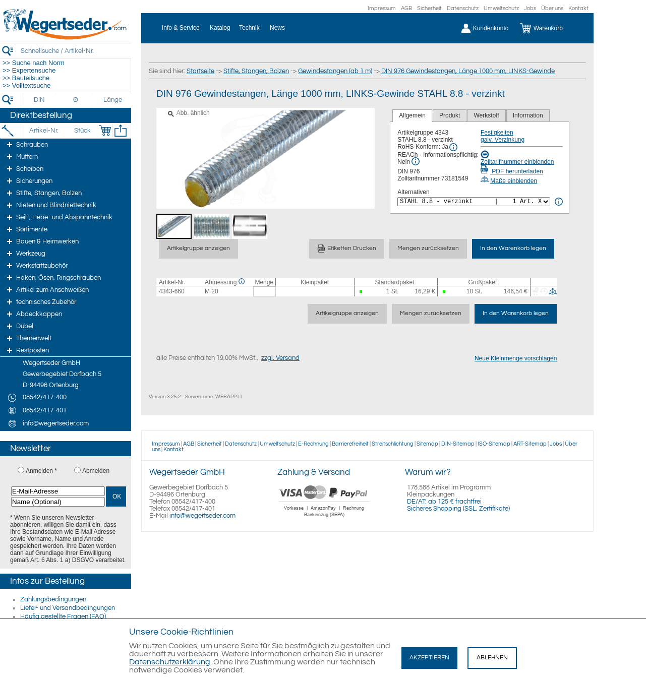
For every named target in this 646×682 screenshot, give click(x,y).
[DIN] (39, 100)
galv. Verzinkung (502, 139)
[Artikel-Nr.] (44, 131)
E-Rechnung (313, 444)
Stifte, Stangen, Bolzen (256, 71)
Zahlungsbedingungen (53, 599)
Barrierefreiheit (350, 444)
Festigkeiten (497, 132)
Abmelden (95, 470)
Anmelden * (41, 470)
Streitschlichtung (393, 444)
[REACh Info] (416, 161)
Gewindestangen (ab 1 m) (335, 71)
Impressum (382, 8)
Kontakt (578, 8)
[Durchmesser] (76, 100)
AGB (406, 8)
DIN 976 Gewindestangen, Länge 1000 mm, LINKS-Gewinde (468, 71)
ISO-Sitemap (494, 444)
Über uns (552, 8)
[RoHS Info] (453, 147)
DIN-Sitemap (458, 444)
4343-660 (172, 291)
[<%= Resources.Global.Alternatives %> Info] (559, 202)
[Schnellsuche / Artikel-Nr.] (76, 50)
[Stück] (82, 131)
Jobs (530, 8)
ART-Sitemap (530, 444)
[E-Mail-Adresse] (58, 491)
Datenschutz (463, 8)
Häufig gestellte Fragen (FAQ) (63, 616)
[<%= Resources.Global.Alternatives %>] (473, 201)
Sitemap (427, 444)
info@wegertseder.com (202, 515)
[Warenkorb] (549, 28)
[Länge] (112, 100)
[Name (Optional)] (58, 502)
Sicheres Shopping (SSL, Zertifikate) (458, 508)
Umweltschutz (501, 8)
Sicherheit (429, 8)
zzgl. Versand (280, 357)
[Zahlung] (324, 518)
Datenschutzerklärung (169, 662)
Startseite (200, 71)
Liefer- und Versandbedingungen (67, 607)
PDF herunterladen (512, 171)
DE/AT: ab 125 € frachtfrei (444, 501)
